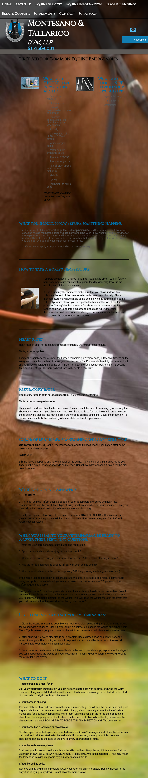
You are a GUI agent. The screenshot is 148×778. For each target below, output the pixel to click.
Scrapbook (88, 13)
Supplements (44, 13)
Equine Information (84, 4)
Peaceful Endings (120, 4)
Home (7, 4)
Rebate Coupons (16, 13)
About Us (23, 4)
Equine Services (48, 4)
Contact (67, 13)
